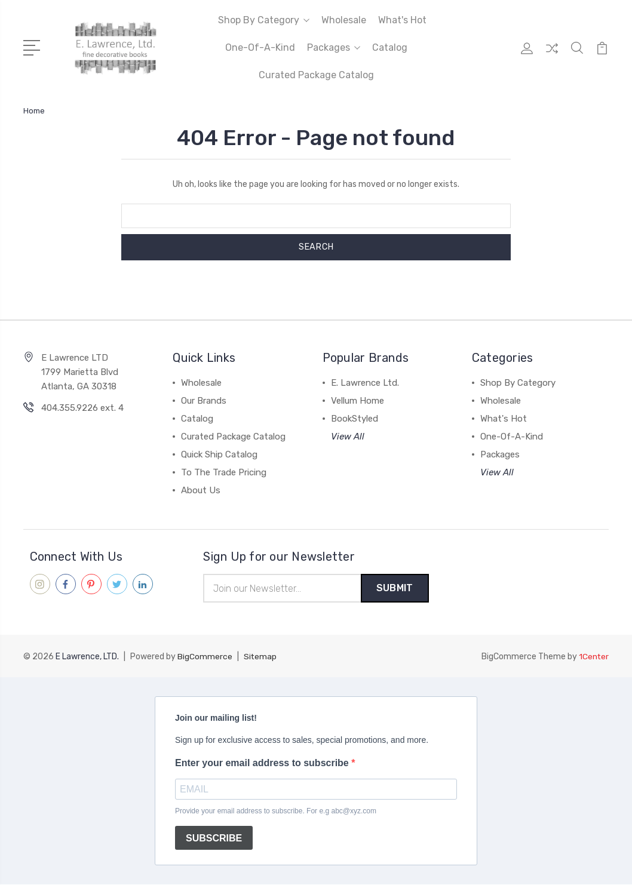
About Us (200, 490)
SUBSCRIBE (214, 839)
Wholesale (343, 20)
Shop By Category (263, 20)
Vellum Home (357, 400)
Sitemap (260, 657)
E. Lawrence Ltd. (365, 382)
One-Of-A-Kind (260, 47)
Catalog (389, 47)
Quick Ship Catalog (219, 454)
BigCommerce (204, 657)
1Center (593, 657)
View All (347, 436)
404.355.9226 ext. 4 (82, 407)
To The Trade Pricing (223, 472)
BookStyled (354, 418)
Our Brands (203, 400)
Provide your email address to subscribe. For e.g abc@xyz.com (275, 811)
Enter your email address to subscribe (263, 763)
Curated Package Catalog (316, 75)
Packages (333, 47)
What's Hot (402, 20)
